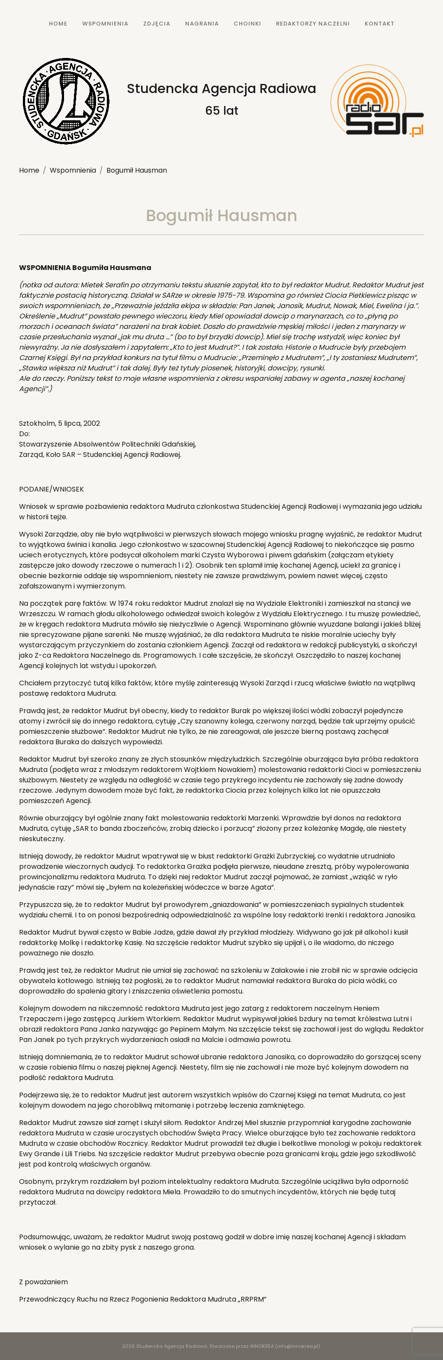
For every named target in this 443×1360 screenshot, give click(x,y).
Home (29, 170)
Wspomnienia (73, 170)
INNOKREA (262, 1346)
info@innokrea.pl (297, 1346)
